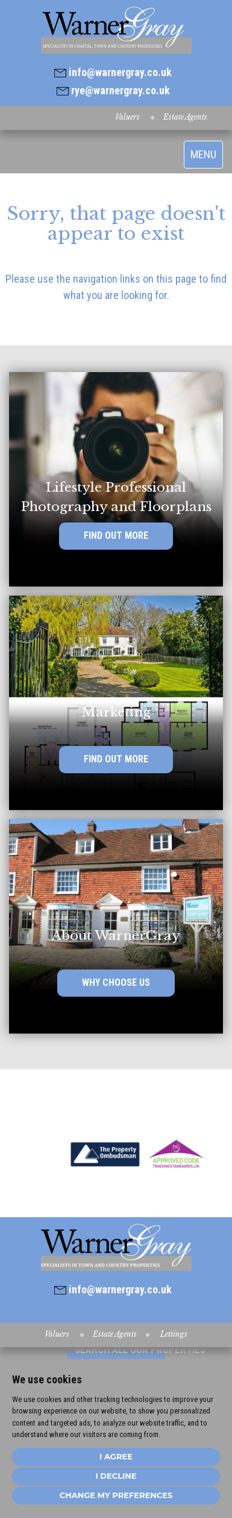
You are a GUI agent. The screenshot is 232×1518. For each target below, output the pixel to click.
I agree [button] (116, 1456)
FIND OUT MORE (116, 535)
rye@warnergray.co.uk (113, 90)
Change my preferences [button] (116, 1495)
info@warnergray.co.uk (113, 72)
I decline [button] (115, 1476)
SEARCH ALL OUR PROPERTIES (120, 1349)
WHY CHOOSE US (116, 982)
